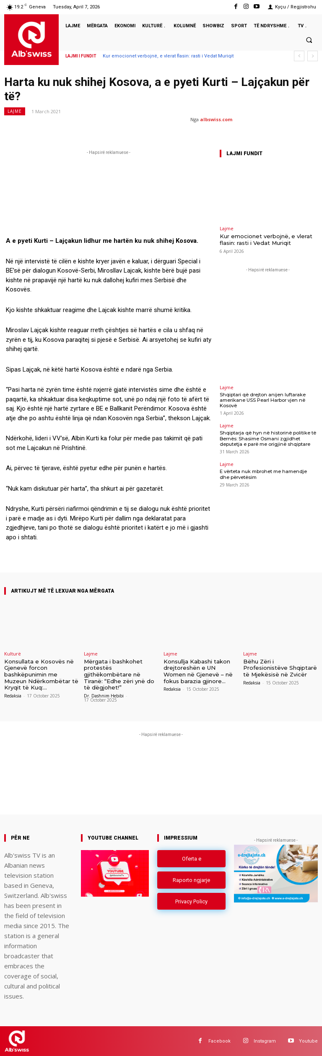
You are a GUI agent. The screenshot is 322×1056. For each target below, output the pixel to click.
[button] (309, 40)
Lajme (14, 111)
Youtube (308, 1040)
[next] (312, 56)
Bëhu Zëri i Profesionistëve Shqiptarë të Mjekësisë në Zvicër (280, 668)
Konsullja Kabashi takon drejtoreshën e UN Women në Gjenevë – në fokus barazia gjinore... (198, 671)
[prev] (299, 56)
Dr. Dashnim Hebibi (104, 696)
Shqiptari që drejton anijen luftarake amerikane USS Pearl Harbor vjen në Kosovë (262, 400)
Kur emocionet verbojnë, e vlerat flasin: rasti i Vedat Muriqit (168, 56)
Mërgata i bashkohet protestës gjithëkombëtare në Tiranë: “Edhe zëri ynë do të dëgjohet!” (119, 674)
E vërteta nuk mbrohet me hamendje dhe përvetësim (268, 474)
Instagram (265, 1040)
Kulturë (12, 653)
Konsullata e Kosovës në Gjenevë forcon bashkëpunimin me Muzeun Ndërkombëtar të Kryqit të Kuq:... (41, 674)
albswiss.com (216, 119)
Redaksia (12, 696)
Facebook (219, 1040)
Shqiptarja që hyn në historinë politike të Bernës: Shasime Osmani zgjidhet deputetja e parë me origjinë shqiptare (267, 438)
